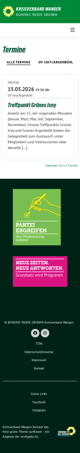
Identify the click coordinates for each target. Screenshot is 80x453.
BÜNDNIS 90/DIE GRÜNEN (36, 14)
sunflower (35, 432)
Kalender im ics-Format (61, 165)
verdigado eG (29, 437)
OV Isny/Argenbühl (55, 62)
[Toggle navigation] (72, 30)
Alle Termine (19, 62)
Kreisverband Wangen (38, 9)
